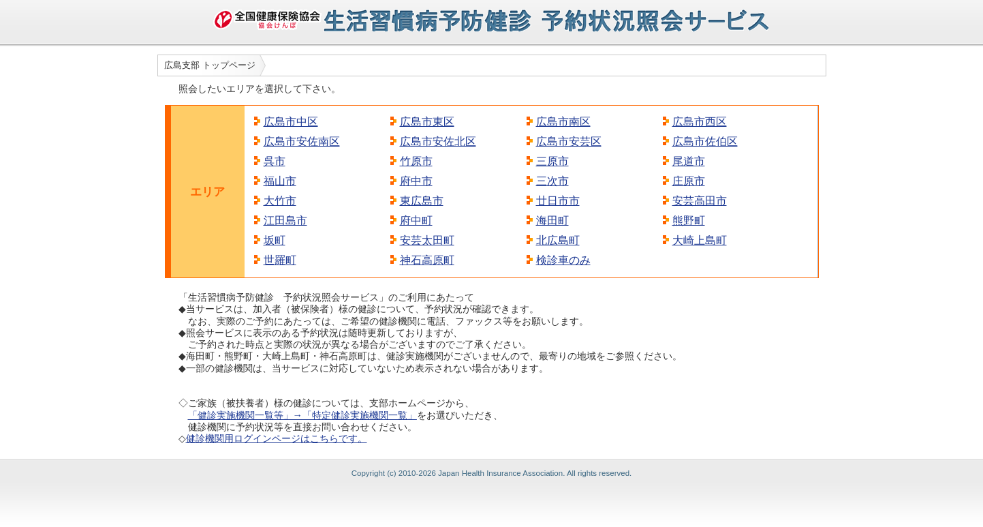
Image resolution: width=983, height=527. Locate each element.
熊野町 (688, 220)
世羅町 (280, 260)
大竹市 (280, 201)
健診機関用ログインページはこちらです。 (276, 438)
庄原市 (688, 181)
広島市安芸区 (569, 141)
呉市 (274, 161)
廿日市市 (558, 201)
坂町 (274, 240)
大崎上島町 (699, 240)
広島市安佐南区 (302, 141)
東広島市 (421, 201)
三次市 (552, 181)
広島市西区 (699, 121)
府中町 (416, 220)
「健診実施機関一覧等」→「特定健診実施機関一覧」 (302, 415)
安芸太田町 (427, 240)
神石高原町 (427, 260)
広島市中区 (291, 121)
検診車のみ (563, 260)
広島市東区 (427, 121)
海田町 (552, 220)
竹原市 (416, 161)
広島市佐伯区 (705, 141)
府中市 (416, 181)
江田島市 (285, 220)
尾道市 (688, 161)
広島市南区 (563, 121)
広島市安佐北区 (438, 141)
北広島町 (558, 240)
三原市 (552, 161)
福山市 (280, 181)
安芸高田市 (699, 201)
